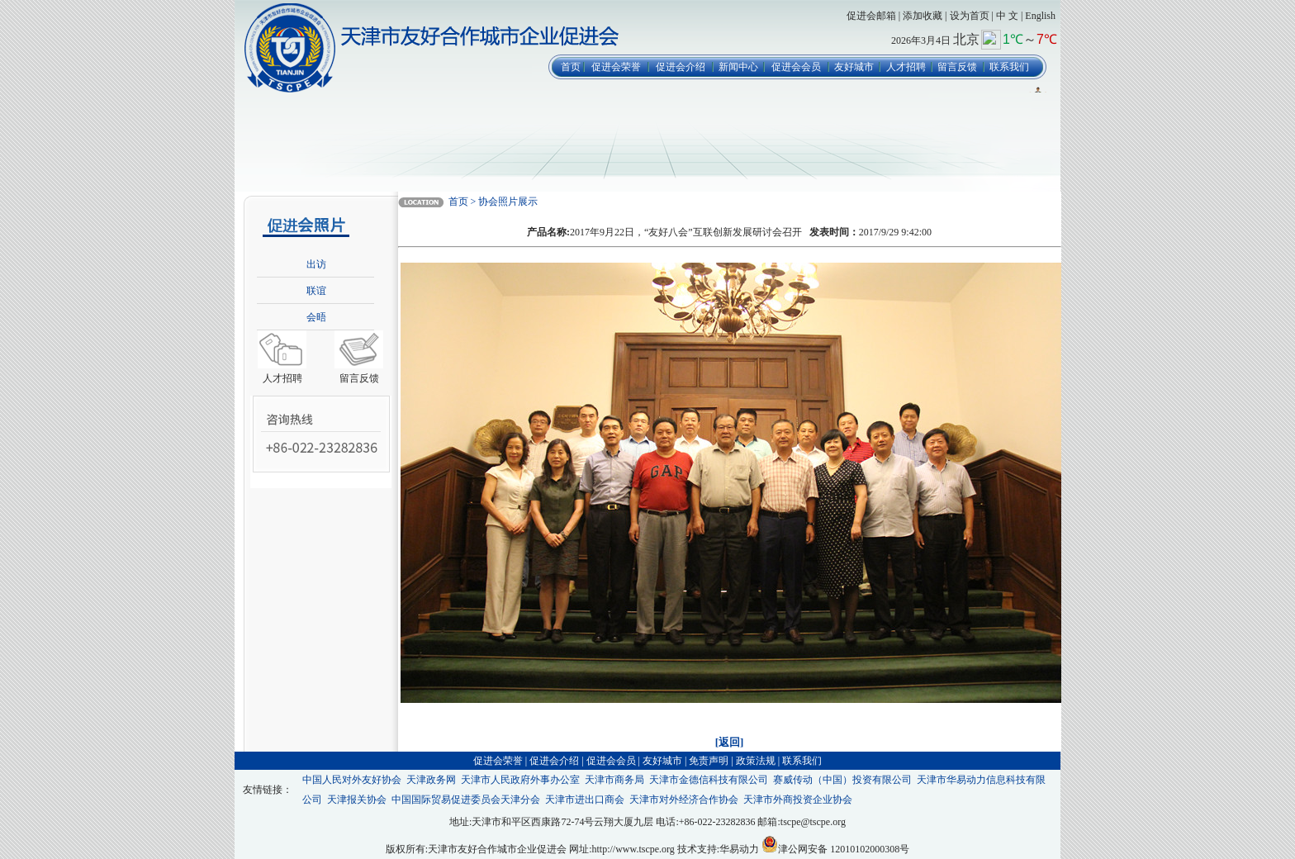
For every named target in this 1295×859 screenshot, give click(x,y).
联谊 (316, 291)
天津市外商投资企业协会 (797, 799)
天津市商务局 (614, 779)
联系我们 (1009, 67)
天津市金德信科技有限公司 (708, 779)
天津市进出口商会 (584, 799)
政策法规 (756, 760)
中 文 (1007, 15)
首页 (571, 67)
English (1040, 15)
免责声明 (708, 760)
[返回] (729, 742)
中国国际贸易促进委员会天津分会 (465, 799)
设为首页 (969, 15)
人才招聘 (906, 67)
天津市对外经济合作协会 (683, 799)
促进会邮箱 (871, 15)
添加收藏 (922, 15)
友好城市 (854, 67)
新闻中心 (738, 67)
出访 (316, 264)
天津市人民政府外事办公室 (520, 779)
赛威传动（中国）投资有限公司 (842, 779)
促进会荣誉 (616, 67)
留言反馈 (957, 67)
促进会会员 (796, 67)
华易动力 (739, 849)
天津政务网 (431, 779)
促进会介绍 (680, 67)
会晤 (316, 317)
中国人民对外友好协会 (351, 779)
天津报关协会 (357, 799)
